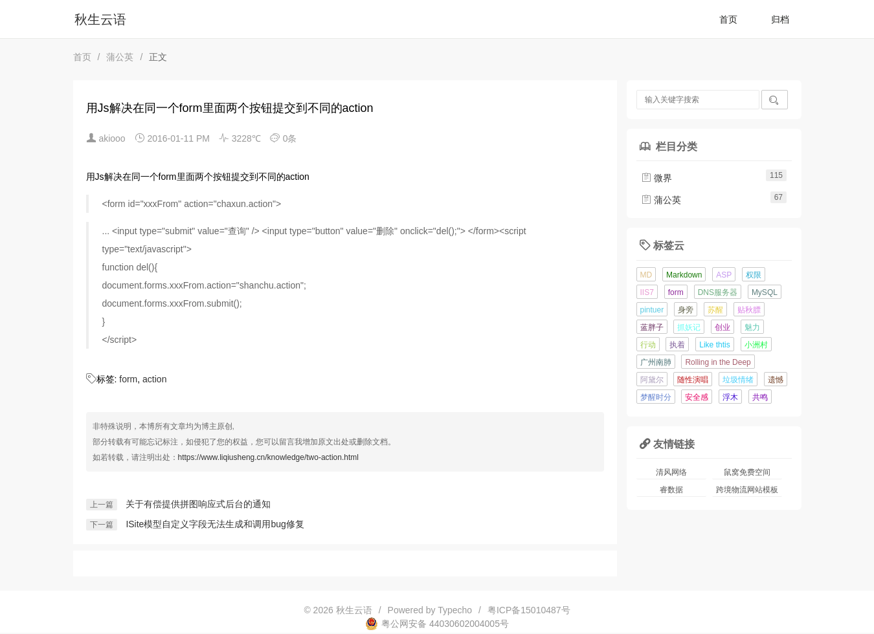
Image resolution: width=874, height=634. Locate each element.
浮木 (730, 397)
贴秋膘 (749, 309)
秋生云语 (100, 19)
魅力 (752, 327)
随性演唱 (692, 379)
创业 (722, 327)
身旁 (685, 309)
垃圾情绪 (738, 379)
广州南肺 (655, 362)
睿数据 (671, 489)
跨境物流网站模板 (747, 489)
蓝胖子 (652, 327)
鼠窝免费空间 (747, 472)
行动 (648, 344)
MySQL (765, 292)
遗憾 (775, 379)
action (154, 379)
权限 (753, 274)
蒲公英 (119, 57)
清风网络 (671, 472)
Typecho (455, 610)
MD (646, 274)
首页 (728, 19)
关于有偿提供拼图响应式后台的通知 (198, 504)
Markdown (684, 274)
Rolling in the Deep (717, 362)
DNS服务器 (717, 292)
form (128, 379)
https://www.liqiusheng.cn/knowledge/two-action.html (268, 457)
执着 (677, 344)
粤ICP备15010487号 (528, 610)
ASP (724, 274)
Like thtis (714, 344)
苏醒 (715, 309)
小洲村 (756, 344)
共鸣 (760, 397)
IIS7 (647, 292)
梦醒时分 (655, 397)
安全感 (696, 397)
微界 (656, 178)
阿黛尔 (652, 379)
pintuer (652, 309)
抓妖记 (688, 327)
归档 (780, 19)
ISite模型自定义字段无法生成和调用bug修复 (215, 524)
